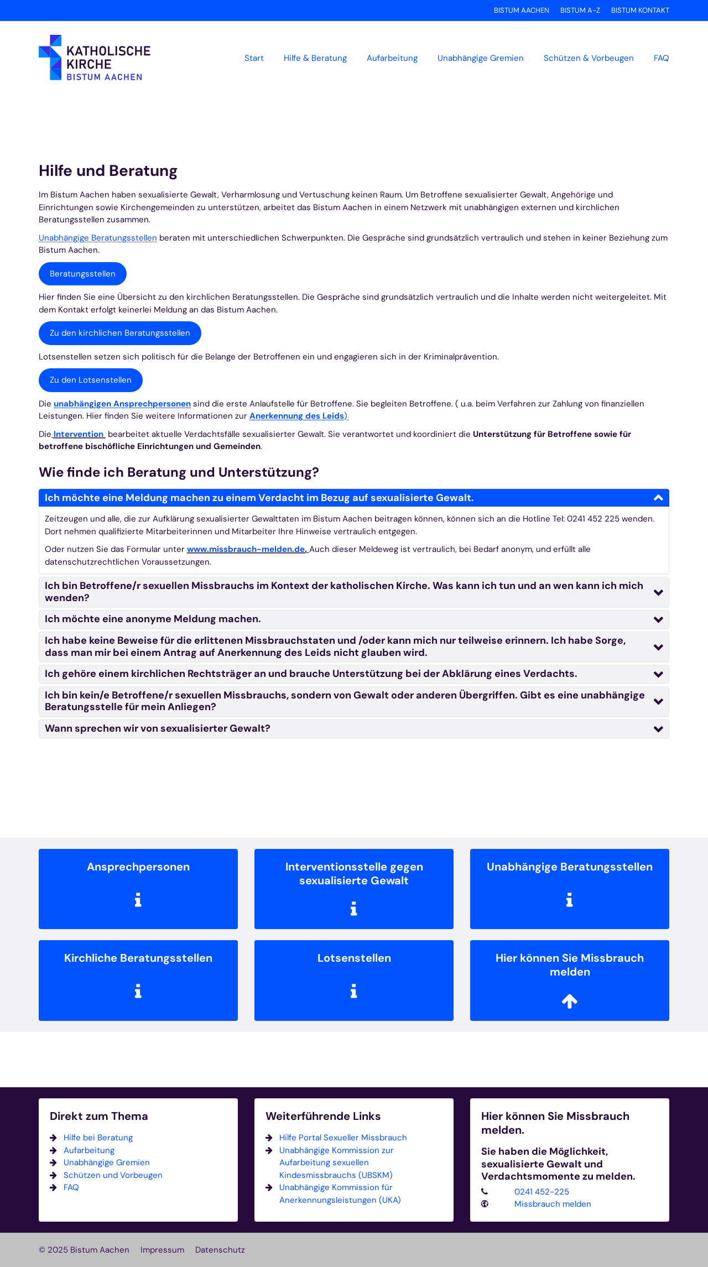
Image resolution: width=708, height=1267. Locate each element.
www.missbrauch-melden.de (246, 549)
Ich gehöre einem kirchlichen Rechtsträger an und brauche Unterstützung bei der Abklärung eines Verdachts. (311, 673)
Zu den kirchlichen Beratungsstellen (120, 332)
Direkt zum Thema (99, 1116)
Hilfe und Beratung (108, 170)
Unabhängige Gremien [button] (481, 58)
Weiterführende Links (323, 1116)
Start (254, 58)
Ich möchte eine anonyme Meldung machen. (153, 618)
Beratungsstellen (83, 273)
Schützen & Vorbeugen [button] (589, 58)
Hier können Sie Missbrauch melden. (555, 1123)
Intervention (80, 434)
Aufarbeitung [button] (392, 58)
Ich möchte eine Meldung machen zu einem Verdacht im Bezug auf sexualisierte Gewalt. (259, 497)
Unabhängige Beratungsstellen (98, 237)
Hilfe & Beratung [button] (315, 58)
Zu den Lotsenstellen (91, 379)
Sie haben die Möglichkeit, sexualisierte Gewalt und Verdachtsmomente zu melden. (558, 1164)
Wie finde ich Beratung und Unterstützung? (179, 472)
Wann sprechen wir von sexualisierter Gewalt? (157, 728)
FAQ (661, 58)
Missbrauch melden (552, 1203)
